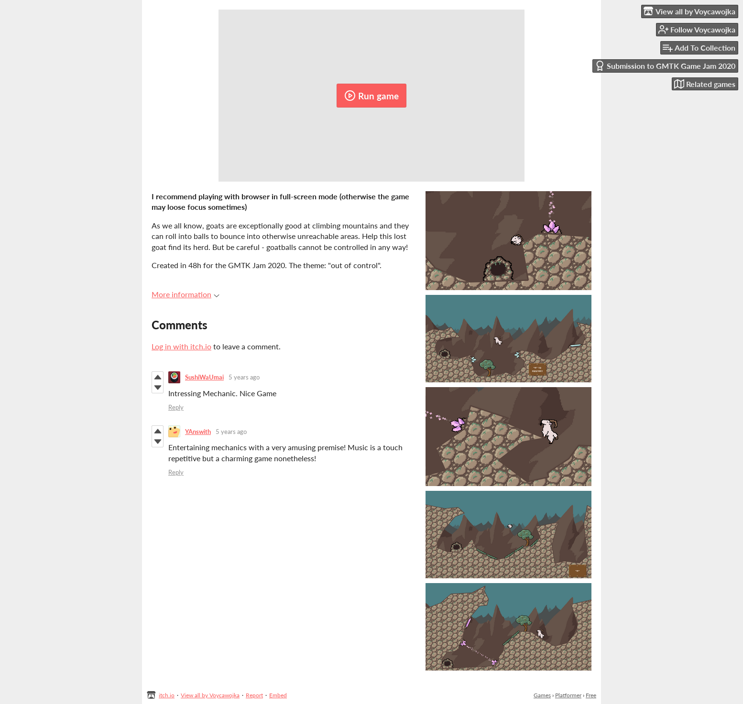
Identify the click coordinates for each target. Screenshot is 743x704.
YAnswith (198, 431)
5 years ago (244, 377)
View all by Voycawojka (210, 695)
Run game (371, 95)
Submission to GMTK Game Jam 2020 (665, 66)
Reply (176, 407)
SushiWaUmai (204, 377)
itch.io (167, 695)
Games (542, 695)
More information (185, 294)
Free (591, 695)
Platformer (568, 695)
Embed (278, 695)
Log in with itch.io (181, 346)
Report (254, 695)
